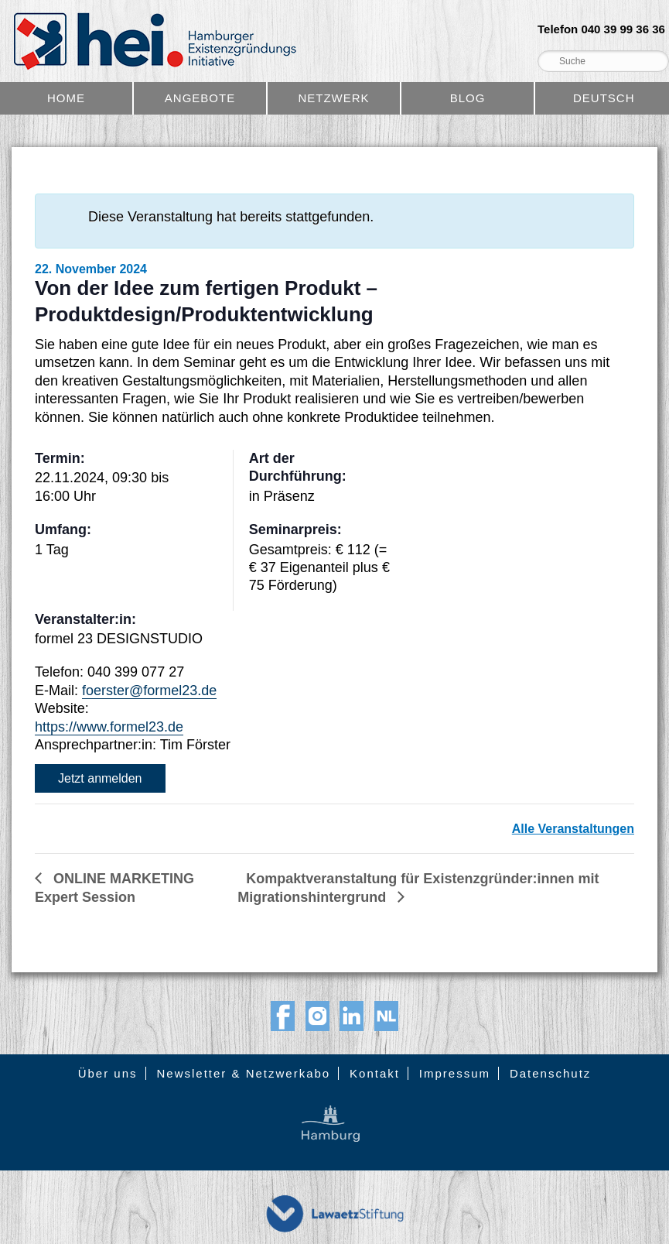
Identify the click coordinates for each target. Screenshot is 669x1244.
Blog (468, 98)
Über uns (108, 1073)
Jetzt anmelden (100, 778)
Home (66, 98)
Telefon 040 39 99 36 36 (601, 29)
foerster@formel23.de (149, 690)
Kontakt (375, 1073)
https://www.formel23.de (109, 727)
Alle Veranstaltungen (573, 828)
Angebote (200, 98)
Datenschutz (550, 1073)
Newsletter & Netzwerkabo (243, 1073)
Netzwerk (333, 98)
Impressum (454, 1073)
